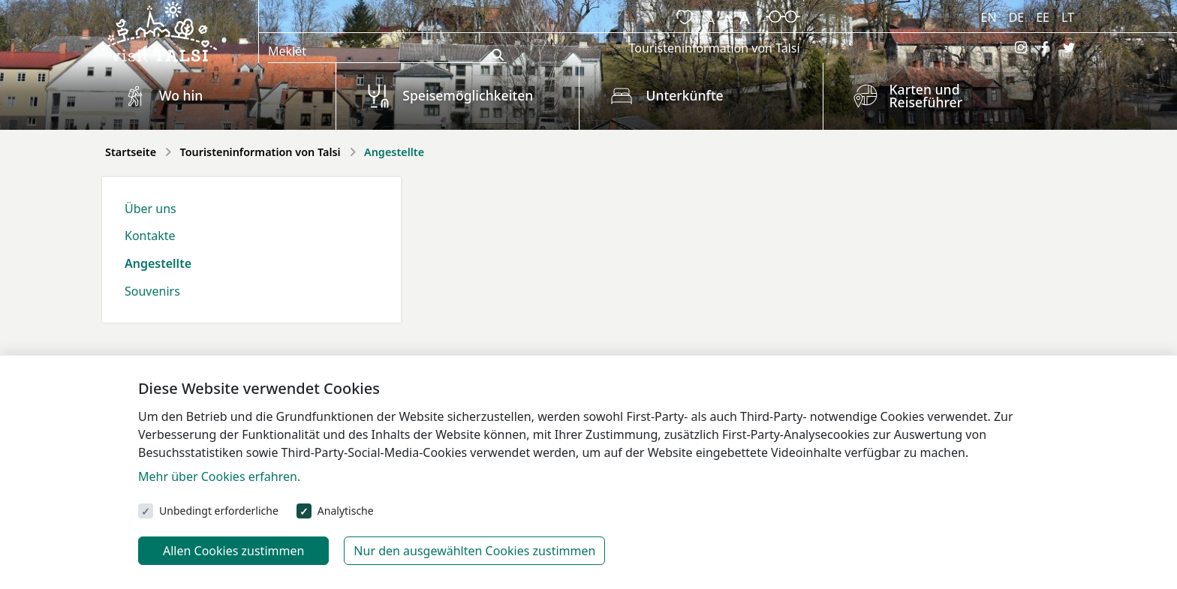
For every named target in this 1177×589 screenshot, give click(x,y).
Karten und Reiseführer (926, 96)
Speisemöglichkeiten (467, 95)
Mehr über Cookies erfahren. (219, 476)
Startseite (130, 152)
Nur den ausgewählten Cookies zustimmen (474, 550)
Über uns (150, 208)
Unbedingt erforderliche (218, 510)
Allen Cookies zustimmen (233, 550)
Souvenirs (152, 291)
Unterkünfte (684, 95)
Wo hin (181, 95)
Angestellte (158, 263)
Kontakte (150, 235)
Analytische (346, 510)
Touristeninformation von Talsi (713, 48)
